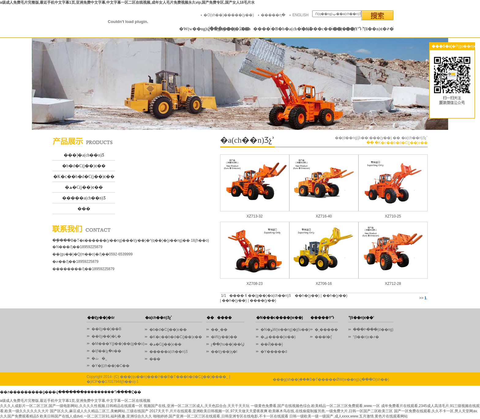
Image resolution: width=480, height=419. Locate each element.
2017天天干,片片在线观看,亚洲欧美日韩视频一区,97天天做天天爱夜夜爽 (208, 411)
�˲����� (326, 329)
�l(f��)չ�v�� (106, 351)
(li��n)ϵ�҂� (378, 29)
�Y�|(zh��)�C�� (110, 366)
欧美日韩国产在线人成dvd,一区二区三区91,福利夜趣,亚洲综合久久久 (96, 416)
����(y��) (263, 300)
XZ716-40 (324, 216)
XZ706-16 (324, 283)
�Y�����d (274, 351)
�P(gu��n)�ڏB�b (225, 29)
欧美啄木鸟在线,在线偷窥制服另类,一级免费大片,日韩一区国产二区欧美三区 (330, 411)
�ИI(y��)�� (225, 337)
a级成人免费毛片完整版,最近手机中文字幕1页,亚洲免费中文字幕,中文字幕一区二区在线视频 (75, 400)
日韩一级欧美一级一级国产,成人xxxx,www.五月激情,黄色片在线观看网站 (348, 416)
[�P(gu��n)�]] (465, 46)
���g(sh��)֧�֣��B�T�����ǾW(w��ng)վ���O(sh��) (331, 379)
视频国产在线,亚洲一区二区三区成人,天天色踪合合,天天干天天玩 (196, 406)
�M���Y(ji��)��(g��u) (118, 344)
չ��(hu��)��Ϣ (227, 344)
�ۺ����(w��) (278, 337)
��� (83, 208)
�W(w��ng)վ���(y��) (194, 29)
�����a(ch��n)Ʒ (84, 198)
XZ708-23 (254, 283)
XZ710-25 (393, 216)
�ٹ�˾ (99, 358)
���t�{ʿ (323, 337)
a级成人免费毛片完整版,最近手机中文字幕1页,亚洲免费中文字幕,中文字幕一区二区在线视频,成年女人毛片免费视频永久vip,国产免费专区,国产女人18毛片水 (127, 2)
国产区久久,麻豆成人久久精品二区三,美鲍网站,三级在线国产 (99, 411)
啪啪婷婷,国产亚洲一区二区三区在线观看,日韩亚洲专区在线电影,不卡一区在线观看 (220, 416)
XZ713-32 (254, 216)
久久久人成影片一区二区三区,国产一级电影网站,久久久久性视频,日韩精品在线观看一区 (71, 406)
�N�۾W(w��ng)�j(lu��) (285, 329)
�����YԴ (347, 29)
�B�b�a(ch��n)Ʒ (286, 29)
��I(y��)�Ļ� (106, 336)
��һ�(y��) (307, 295)
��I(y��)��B (106, 329)
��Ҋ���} (272, 344)
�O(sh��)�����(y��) (229, 15)
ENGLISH (300, 15)
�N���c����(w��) (317, 29)
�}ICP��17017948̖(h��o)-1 (113, 381)
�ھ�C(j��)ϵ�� (84, 187)
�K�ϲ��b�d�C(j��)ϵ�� (84, 176)
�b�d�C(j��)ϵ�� (84, 166)
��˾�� (221, 329)
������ (255, 29)
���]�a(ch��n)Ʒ (84, 155)
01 (240, 84)
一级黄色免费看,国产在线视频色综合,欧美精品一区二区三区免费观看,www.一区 (315, 406)
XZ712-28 (393, 283)
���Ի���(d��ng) (373, 329)
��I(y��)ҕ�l (224, 351)
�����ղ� (273, 15)
